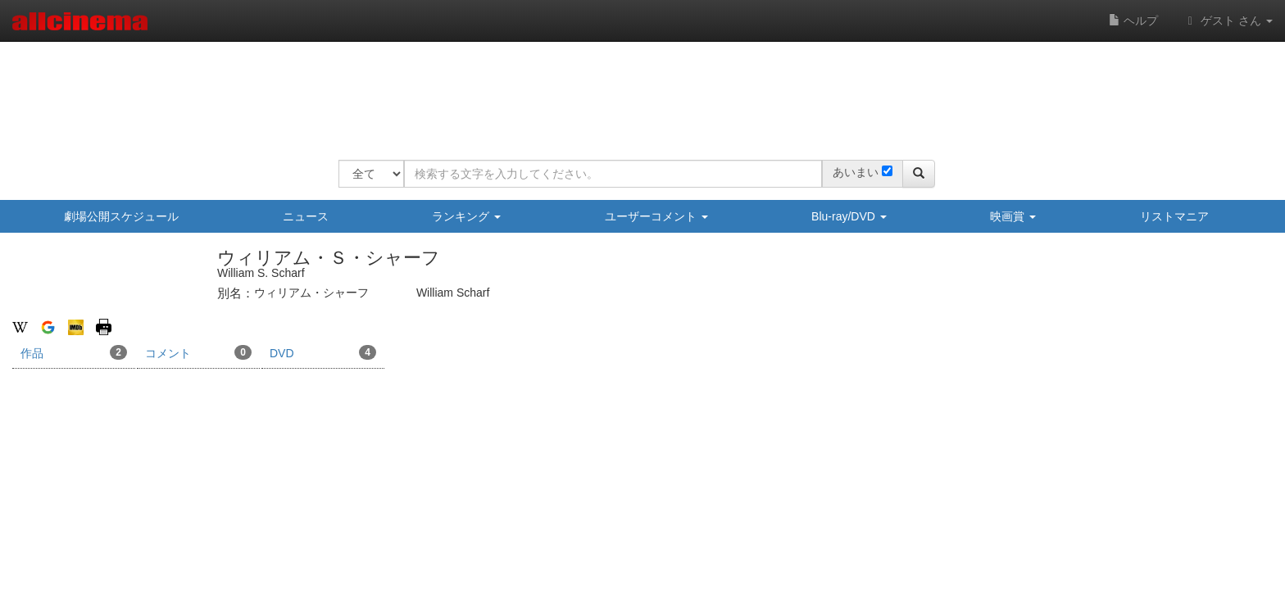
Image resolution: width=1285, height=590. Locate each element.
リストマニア (1174, 216)
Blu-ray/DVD (849, 216)
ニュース (306, 216)
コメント (198, 352)
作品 (73, 352)
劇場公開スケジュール (121, 216)
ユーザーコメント (656, 216)
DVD (323, 352)
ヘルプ (1133, 20)
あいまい (856, 172)
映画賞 (1013, 216)
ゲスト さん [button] (1228, 20)
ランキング (466, 216)
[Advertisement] (636, 90)
